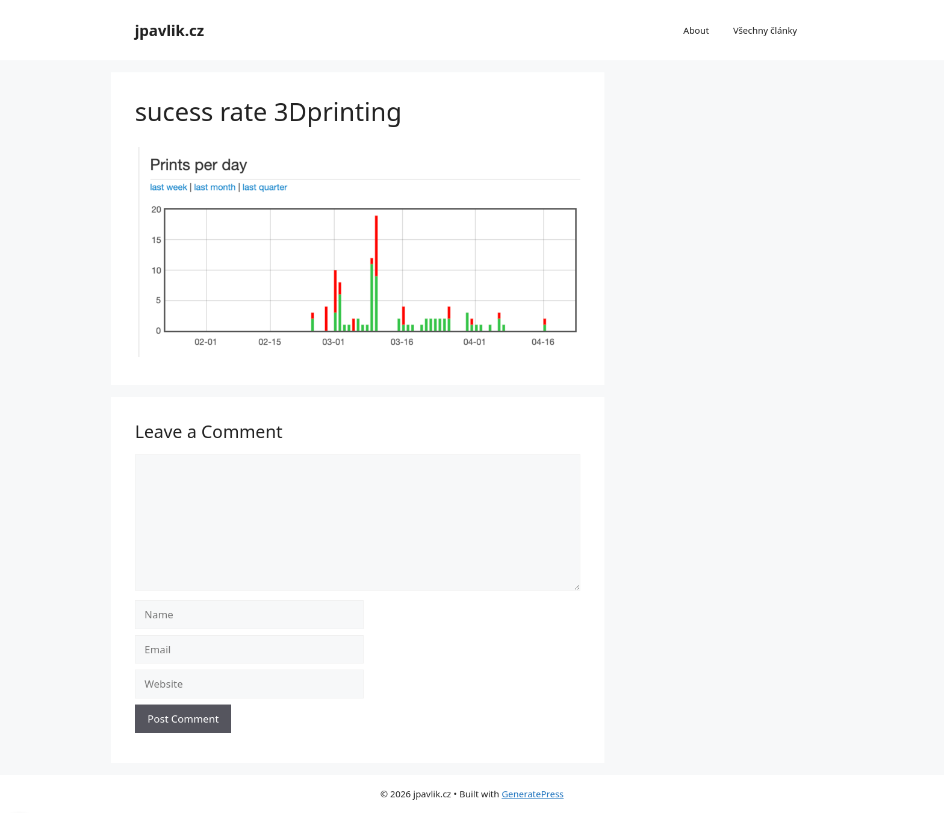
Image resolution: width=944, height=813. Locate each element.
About (696, 30)
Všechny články (765, 30)
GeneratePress (533, 794)
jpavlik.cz (169, 30)
